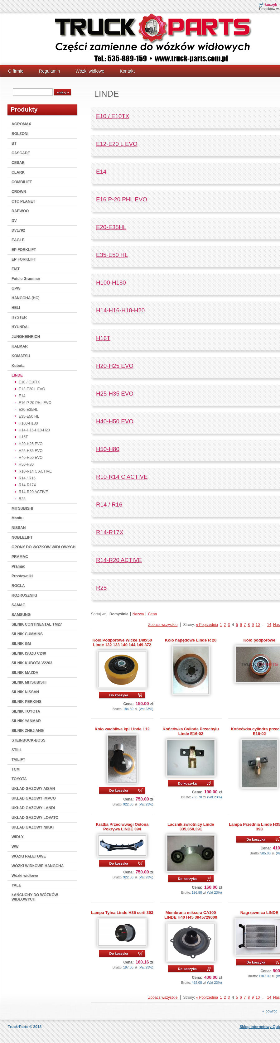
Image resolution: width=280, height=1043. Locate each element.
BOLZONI (20, 134)
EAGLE (18, 240)
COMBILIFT (22, 182)
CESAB (18, 163)
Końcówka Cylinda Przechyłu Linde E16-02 (191, 731)
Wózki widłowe (89, 71)
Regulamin (49, 71)
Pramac (18, 566)
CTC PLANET (23, 201)
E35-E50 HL (29, 416)
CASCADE (21, 153)
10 (258, 624)
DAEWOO (20, 211)
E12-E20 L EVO (32, 389)
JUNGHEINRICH (26, 336)
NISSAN (19, 528)
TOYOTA (19, 779)
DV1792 (18, 230)
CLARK (18, 172)
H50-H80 (26, 464)
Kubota (18, 365)
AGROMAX (21, 124)
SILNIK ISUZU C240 (29, 653)
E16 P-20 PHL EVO (35, 403)
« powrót (269, 1011)
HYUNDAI (20, 327)
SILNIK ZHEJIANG (28, 730)
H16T (23, 437)
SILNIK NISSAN (25, 692)
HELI (16, 307)
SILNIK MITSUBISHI (29, 682)
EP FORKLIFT (24, 250)
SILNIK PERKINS (26, 701)
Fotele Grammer (26, 278)
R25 (22, 499)
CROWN (19, 192)
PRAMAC (20, 557)
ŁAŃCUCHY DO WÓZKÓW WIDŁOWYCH (35, 897)
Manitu (18, 518)
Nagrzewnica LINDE (259, 912)
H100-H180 (28, 423)
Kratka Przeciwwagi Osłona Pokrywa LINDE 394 (122, 826)
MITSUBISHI (22, 508)
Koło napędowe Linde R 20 (190, 640)
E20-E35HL (28, 409)
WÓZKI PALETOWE (29, 856)
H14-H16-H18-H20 (34, 430)
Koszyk (271, 4)
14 (269, 624)
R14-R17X (27, 485)
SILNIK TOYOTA (26, 711)
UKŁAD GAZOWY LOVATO (35, 817)
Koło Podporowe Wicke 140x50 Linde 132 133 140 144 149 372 (122, 642)
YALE (16, 885)
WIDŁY (18, 837)
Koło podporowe (259, 640)
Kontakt (127, 71)
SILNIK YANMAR (26, 721)
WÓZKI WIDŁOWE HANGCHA (38, 866)
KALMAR (20, 346)
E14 (22, 396)
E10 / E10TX (29, 382)
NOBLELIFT (22, 537)
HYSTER (19, 317)
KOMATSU (21, 356)
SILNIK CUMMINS (27, 634)
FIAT (16, 269)
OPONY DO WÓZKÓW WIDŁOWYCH (43, 547)
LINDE (17, 375)
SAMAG (19, 605)
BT (14, 143)
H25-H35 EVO (31, 451)
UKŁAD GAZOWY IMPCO (34, 798)
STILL (17, 750)
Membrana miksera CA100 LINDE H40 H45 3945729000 (190, 915)
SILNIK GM (21, 644)
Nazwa (138, 614)
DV (14, 221)
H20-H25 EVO (31, 444)
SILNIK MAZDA (25, 672)
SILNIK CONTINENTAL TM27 (37, 624)
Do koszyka (118, 695)
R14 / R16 (27, 478)
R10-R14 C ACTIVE (35, 471)
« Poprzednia (207, 624)
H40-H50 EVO (31, 457)
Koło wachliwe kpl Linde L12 (122, 729)
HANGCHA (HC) (26, 298)
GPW (16, 288)
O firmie (15, 71)
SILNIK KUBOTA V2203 (32, 663)
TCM (16, 769)
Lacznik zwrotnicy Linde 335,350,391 (190, 826)
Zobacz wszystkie (162, 624)
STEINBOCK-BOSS (29, 740)
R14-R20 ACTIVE (33, 492)
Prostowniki (22, 576)
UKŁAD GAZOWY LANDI (33, 808)
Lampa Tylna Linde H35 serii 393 (122, 912)
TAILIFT (18, 759)
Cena (152, 614)
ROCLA (18, 586)
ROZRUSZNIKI (24, 595)
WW (15, 846)
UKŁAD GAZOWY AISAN (33, 788)
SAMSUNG (21, 615)
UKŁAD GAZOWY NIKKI (33, 827)
